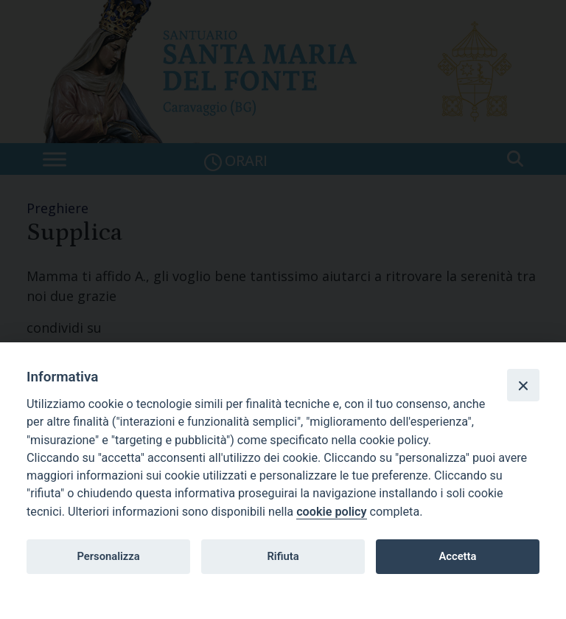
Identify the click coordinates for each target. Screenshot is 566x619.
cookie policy (331, 512)
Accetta (457, 556)
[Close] (523, 385)
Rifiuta (282, 556)
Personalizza (108, 556)
